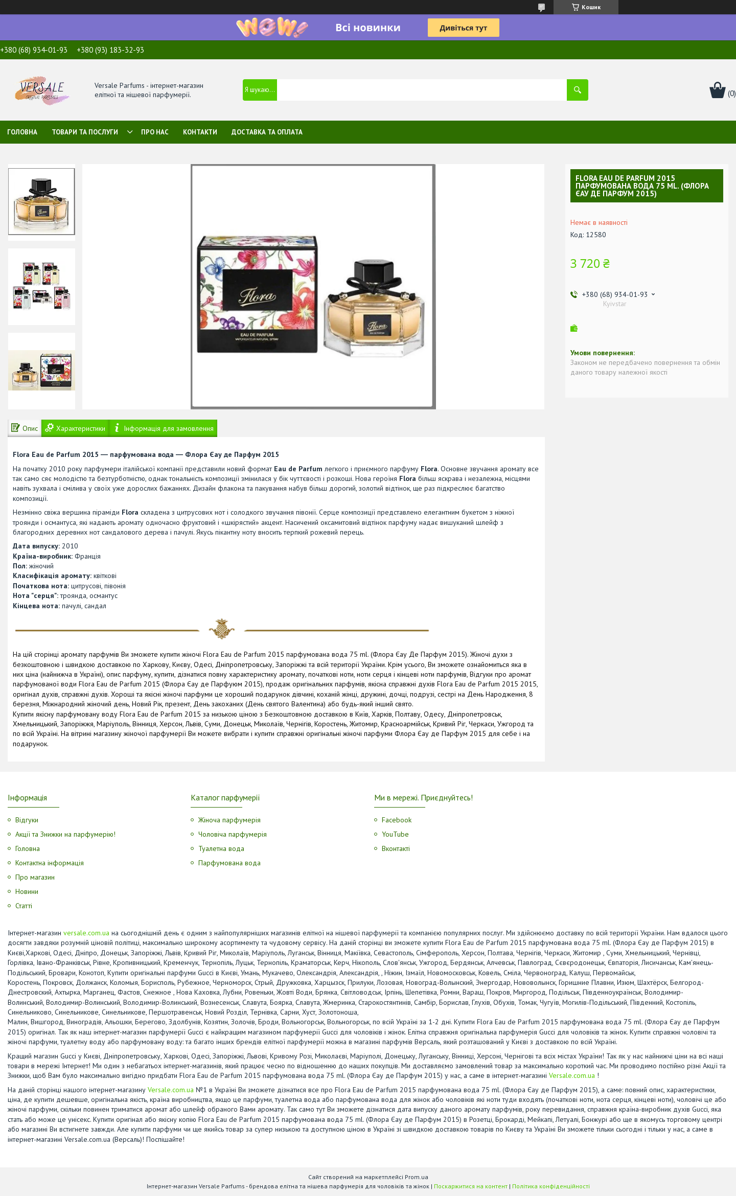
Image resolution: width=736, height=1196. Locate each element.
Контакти (200, 132)
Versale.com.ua (572, 1075)
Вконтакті (396, 848)
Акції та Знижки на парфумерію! (65, 834)
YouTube (395, 834)
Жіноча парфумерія (229, 819)
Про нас (155, 132)
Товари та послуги (85, 132)
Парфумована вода (229, 862)
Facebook (396, 819)
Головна (22, 132)
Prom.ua (416, 1177)
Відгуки (26, 819)
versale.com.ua (86, 932)
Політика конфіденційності (551, 1186)
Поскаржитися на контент (471, 1186)
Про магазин (35, 877)
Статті (23, 905)
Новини (26, 891)
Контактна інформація (49, 862)
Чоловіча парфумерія (232, 834)
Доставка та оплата (267, 132)
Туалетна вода (221, 848)
